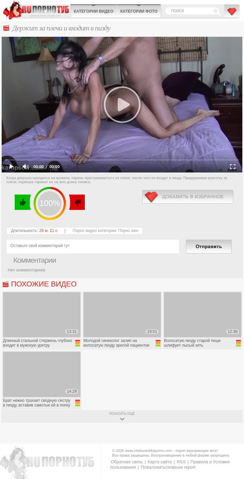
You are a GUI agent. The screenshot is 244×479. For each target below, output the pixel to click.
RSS (181, 461)
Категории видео (93, 11)
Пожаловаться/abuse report (168, 467)
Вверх (231, 451)
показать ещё (122, 413)
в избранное (187, 197)
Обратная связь (127, 461)
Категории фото (138, 11)
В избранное (232, 14)
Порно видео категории (94, 230)
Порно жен (128, 230)
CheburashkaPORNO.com (36, 10)
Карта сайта (160, 461)
